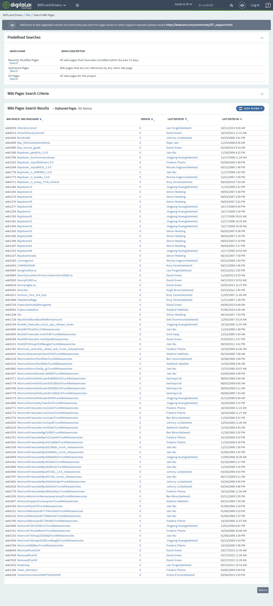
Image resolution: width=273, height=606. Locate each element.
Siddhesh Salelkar (177, 364)
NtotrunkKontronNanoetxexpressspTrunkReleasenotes (52, 496)
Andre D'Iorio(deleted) (180, 575)
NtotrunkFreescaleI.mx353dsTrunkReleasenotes (47, 428)
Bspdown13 (24, 187)
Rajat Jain (172, 143)
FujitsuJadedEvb (27, 310)
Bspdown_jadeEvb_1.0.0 (32, 153)
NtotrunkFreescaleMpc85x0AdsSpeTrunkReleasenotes (51, 482)
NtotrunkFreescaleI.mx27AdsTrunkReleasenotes (47, 413)
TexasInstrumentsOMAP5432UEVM (39, 575)
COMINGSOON (26, 266)
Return (262, 590)
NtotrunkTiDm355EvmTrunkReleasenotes (43, 526)
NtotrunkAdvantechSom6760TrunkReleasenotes (48, 354)
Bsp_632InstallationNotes (33, 143)
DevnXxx (22, 290)
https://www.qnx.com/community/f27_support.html (199, 25)
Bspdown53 (24, 231)
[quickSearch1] (212, 5)
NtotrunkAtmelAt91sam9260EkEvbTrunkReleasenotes (51, 379)
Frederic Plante (176, 162)
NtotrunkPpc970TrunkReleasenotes (40, 506)
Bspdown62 (24, 246)
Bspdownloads (26, 256)
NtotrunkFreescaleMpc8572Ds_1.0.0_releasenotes (48, 472)
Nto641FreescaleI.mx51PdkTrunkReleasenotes (46, 334)
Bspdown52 (24, 226)
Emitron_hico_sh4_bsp (31, 295)
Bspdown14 (24, 192)
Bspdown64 (24, 251)
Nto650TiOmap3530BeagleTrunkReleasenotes (46, 344)
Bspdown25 (24, 202)
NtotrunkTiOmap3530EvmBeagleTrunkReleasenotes (50, 541)
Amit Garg (172, 334)
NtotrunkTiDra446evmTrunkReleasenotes (43, 531)
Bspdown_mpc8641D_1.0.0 (34, 167)
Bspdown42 (24, 216)
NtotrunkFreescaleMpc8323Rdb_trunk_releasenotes (50, 447)
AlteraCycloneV (27, 128)
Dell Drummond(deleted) (182, 320)
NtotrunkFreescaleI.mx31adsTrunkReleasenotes (47, 418)
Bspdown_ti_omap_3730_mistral (38, 182)
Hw (19, 315)
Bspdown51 (24, 221)
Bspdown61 (24, 241)
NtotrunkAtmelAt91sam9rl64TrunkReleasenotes (48, 398)
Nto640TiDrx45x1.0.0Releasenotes (38, 329)
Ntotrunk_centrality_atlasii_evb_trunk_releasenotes (50, 349)
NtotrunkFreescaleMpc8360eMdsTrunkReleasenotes (50, 457)
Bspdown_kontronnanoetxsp (36, 158)
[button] (76, 5)
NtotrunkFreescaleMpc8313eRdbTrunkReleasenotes (50, 442)
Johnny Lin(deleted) (179, 138)
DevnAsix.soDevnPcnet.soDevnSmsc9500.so (45, 275)
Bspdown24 (24, 197)
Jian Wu (171, 153)
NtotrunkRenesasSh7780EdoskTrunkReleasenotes (49, 516)
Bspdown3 (24, 212)
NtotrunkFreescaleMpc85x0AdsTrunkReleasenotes (49, 487)
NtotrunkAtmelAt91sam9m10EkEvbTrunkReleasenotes (52, 393)
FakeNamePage (27, 300)
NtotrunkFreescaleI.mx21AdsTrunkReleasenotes (47, 408)
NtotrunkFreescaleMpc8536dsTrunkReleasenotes (48, 462)
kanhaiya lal (174, 379)
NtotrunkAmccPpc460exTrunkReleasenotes (44, 364)
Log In (255, 5)
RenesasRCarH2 (27, 555)
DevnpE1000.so (27, 280)
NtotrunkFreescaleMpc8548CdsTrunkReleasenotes (49, 467)
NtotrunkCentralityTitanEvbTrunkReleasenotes (47, 403)
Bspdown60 (24, 236)
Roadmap (23, 565)
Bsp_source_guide (29, 148)
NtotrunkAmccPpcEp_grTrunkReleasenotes (44, 369)
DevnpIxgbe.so (26, 285)
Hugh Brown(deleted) (180, 290)
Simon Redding (176, 192)
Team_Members (27, 570)
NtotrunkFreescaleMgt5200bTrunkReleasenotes (47, 433)
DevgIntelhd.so (27, 270)
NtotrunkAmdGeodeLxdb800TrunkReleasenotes (47, 374)
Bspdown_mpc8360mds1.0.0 (35, 162)
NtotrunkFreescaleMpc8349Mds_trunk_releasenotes (50, 452)
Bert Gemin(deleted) (179, 359)
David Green (174, 133)
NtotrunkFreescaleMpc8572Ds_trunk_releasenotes (49, 477)
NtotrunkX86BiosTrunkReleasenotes (40, 545)
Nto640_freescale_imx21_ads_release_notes (45, 324)
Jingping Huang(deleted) (182, 158)
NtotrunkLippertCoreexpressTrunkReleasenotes (47, 501)
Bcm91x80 (23, 138)
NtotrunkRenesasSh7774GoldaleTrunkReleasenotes (50, 511)
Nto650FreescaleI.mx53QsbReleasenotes (43, 339)
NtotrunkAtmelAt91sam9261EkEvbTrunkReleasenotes (51, 383)
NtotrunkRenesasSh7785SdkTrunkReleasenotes (47, 521)
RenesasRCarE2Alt (28, 550)
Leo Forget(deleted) (179, 128)
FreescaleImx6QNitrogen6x (34, 305)
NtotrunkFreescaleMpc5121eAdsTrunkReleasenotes (50, 437)
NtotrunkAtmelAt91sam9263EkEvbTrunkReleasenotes (51, 388)
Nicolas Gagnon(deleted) (182, 167)
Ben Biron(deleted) (178, 418)
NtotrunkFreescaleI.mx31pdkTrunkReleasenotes (48, 423)
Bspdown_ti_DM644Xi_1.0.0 (34, 172)
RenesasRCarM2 (27, 560)
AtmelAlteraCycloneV (30, 133)
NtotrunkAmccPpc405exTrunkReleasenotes (44, 359)
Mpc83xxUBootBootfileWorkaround (39, 320)
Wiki (28, 15)
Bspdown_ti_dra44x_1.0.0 (33, 177)
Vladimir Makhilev (177, 310)
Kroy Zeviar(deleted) (179, 182)
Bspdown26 (24, 207)
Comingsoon (25, 261)
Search (14, 63)
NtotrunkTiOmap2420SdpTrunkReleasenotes (45, 536)
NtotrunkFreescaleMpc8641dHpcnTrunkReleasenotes (51, 491)
